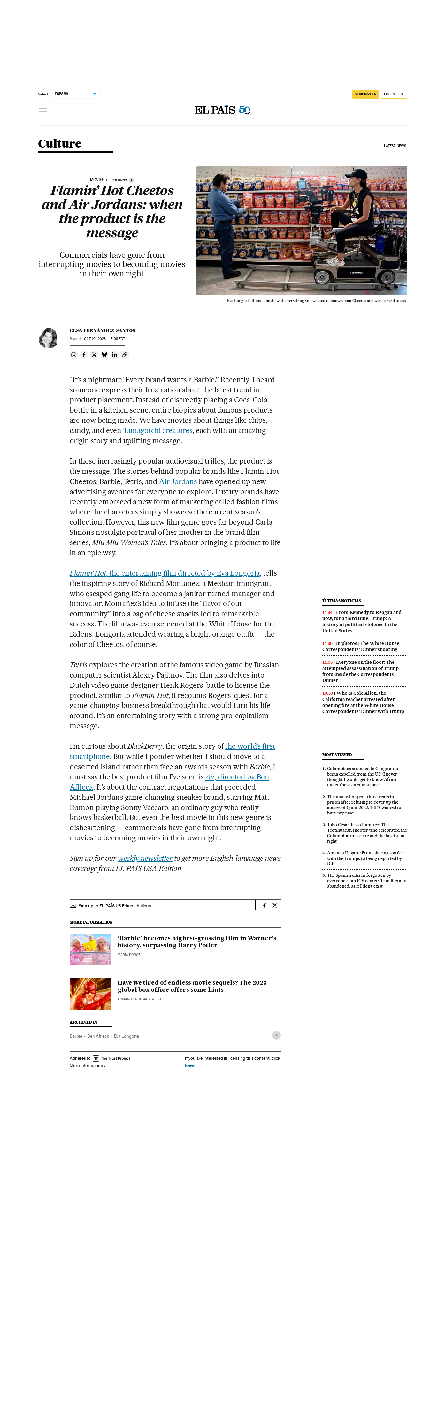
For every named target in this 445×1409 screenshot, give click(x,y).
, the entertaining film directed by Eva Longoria (165, 573)
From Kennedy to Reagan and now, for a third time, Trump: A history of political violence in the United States (362, 621)
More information (88, 1065)
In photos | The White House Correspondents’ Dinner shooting (360, 646)
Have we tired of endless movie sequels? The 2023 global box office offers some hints (192, 986)
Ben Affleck (98, 1036)
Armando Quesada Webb (139, 999)
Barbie (76, 1036)
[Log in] (394, 94)
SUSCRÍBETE (365, 94)
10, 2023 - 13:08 (104, 339)
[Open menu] (43, 110)
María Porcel (130, 955)
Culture (59, 144)
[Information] (131, 180)
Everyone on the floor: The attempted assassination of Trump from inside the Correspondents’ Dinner (360, 671)
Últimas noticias (341, 600)
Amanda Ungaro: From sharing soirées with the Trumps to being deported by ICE (365, 858)
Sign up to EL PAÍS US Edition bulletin (115, 905)
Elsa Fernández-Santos (102, 330)
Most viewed (337, 754)
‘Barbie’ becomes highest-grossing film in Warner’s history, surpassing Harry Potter (197, 942)
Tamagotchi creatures (158, 430)
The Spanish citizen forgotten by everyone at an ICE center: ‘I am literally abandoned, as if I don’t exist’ (366, 881)
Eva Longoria (126, 1036)
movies (97, 180)
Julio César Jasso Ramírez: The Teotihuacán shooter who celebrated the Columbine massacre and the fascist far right (367, 833)
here (190, 1065)
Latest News (395, 146)
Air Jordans (178, 481)
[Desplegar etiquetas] (276, 1035)
